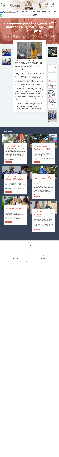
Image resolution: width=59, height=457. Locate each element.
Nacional (33, 11)
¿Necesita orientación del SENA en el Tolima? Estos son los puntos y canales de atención (43, 212)
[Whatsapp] (1, 16)
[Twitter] (1, 14)
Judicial (54, 11)
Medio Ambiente (27, 12)
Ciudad (22, 11)
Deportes (44, 11)
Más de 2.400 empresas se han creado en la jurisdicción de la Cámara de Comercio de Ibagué (14, 178)
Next (55, 52)
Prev (49, 52)
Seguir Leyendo (8, 161)
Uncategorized (50, 80)
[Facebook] (1, 12)
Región (49, 11)
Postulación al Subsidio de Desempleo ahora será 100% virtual (15, 207)
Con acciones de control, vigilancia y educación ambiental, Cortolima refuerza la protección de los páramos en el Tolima (43, 179)
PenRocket (35, 263)
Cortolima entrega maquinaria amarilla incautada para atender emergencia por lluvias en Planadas (15, 146)
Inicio (18, 11)
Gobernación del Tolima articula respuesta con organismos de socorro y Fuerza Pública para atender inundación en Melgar (42, 147)
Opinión (38, 11)
